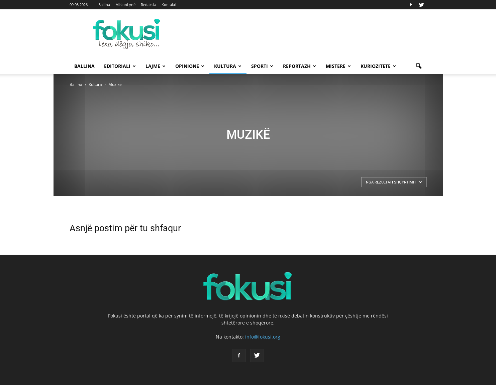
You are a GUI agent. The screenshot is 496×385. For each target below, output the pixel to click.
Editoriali (120, 66)
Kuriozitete (378, 66)
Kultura (227, 66)
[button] (419, 66)
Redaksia (148, 4)
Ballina (104, 4)
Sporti (262, 66)
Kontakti (169, 4)
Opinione (189, 66)
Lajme (155, 66)
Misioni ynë (125, 4)
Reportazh (299, 66)
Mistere (338, 66)
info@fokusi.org (262, 337)
